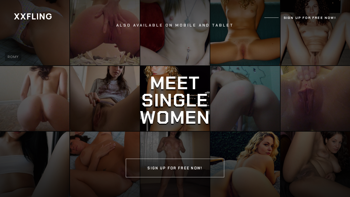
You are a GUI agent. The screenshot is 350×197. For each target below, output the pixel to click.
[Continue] (175, 98)
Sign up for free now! (310, 18)
